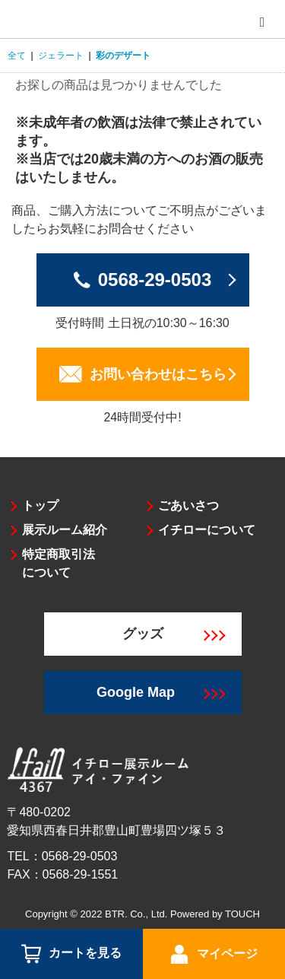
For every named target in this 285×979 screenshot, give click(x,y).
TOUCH (242, 914)
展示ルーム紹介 (64, 529)
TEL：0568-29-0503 (62, 856)
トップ (40, 505)
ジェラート (61, 55)
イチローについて (206, 529)
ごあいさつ (188, 505)
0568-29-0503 (154, 279)
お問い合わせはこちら (158, 374)
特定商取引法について (58, 563)
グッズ (174, 633)
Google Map (161, 692)
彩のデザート (123, 55)
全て (17, 55)
